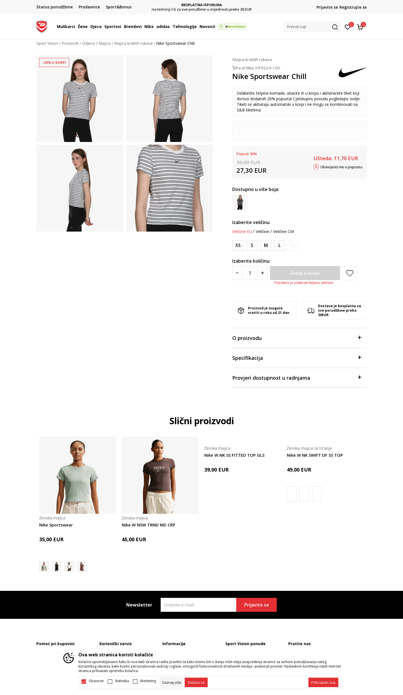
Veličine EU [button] (242, 231)
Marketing (148, 681)
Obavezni (96, 681)
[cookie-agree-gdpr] (196, 682)
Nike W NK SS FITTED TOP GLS (234, 455)
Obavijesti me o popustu (341, 166)
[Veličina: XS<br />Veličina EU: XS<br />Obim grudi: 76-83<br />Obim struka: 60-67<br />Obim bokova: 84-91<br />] (238, 245)
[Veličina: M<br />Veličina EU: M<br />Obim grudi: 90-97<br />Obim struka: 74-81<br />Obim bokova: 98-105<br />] (265, 245)
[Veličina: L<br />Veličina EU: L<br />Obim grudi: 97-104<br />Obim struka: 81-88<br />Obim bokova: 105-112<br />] (279, 245)
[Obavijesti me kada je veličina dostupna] (293, 245)
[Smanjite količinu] (237, 273)
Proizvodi (70, 43)
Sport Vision (47, 43)
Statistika (122, 681)
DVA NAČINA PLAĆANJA (201, 5)
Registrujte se (353, 7)
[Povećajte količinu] (262, 273)
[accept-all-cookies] (323, 682)
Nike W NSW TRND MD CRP (148, 525)
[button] (312, 27)
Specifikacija (296, 357)
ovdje (355, 98)
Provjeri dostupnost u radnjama (296, 377)
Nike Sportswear (56, 525)
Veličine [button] (262, 231)
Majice (105, 43)
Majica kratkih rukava (133, 43)
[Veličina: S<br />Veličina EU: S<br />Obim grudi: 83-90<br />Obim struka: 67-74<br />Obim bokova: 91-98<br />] (252, 245)
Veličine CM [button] (283, 231)
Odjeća (88, 43)
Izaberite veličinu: (251, 222)
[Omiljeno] (347, 26)
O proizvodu (296, 337)
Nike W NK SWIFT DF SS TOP (315, 455)
